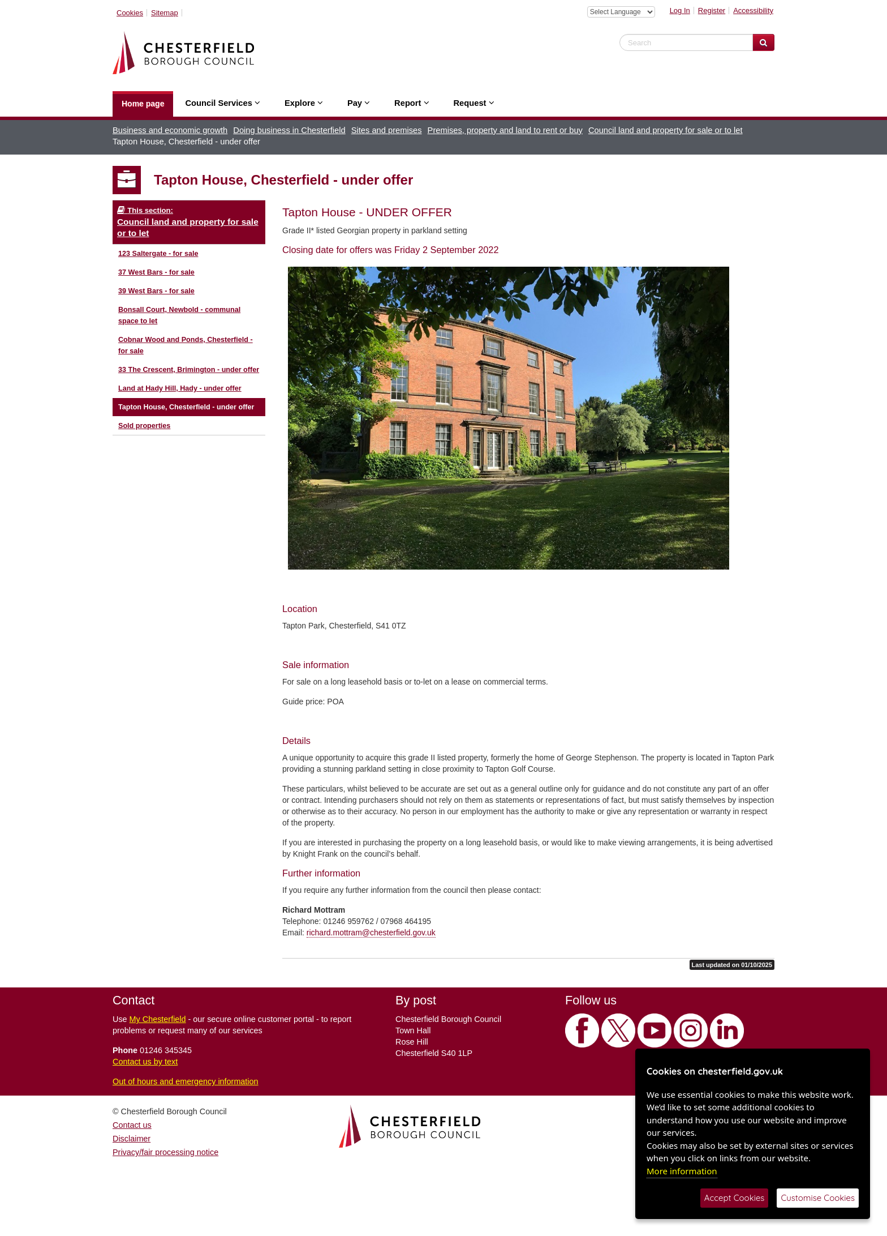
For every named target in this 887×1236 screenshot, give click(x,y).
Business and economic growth (170, 130)
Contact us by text (145, 1061)
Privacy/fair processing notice (165, 1152)
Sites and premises (386, 130)
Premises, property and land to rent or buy (505, 130)
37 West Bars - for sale (156, 272)
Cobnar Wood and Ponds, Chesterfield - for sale (185, 345)
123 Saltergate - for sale (158, 254)
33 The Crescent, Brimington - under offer (188, 370)
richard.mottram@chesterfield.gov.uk (371, 932)
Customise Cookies (818, 1197)
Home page (143, 103)
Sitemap (164, 12)
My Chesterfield (158, 1019)
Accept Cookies (734, 1197)
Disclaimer (131, 1138)
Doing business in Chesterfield (289, 130)
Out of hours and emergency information (186, 1081)
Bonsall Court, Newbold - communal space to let (179, 315)
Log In (680, 10)
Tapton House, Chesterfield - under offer (186, 407)
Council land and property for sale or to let (665, 130)
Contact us (132, 1125)
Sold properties (144, 426)
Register (711, 10)
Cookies (130, 12)
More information (682, 1171)
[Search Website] (763, 42)
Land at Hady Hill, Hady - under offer (180, 388)
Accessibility (753, 10)
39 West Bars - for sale (156, 291)
